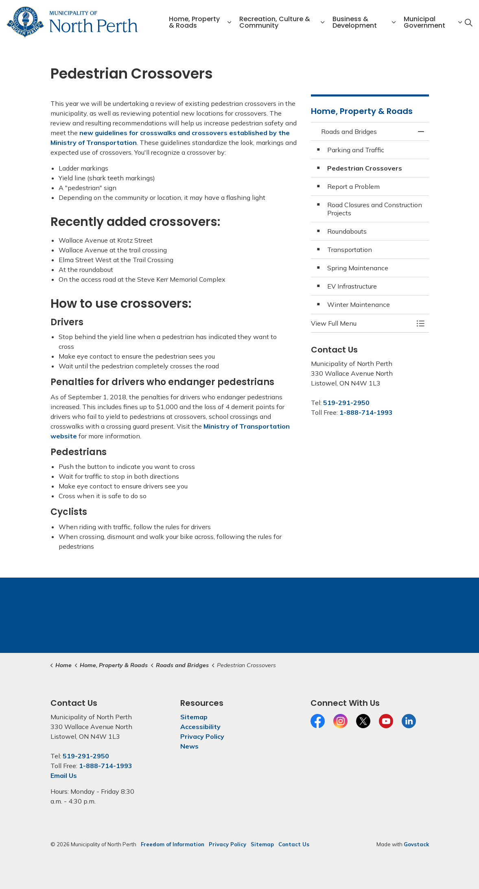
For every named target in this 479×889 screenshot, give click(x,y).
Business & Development (354, 22)
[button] (362, 323)
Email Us (63, 775)
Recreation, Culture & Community (274, 22)
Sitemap (194, 717)
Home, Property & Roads (194, 22)
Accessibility (200, 727)
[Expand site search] (468, 22)
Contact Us (293, 844)
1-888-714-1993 (366, 412)
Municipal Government (424, 22)
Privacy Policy (202, 736)
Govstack (416, 844)
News (189, 746)
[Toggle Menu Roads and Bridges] (421, 323)
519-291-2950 (346, 403)
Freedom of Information (172, 844)
